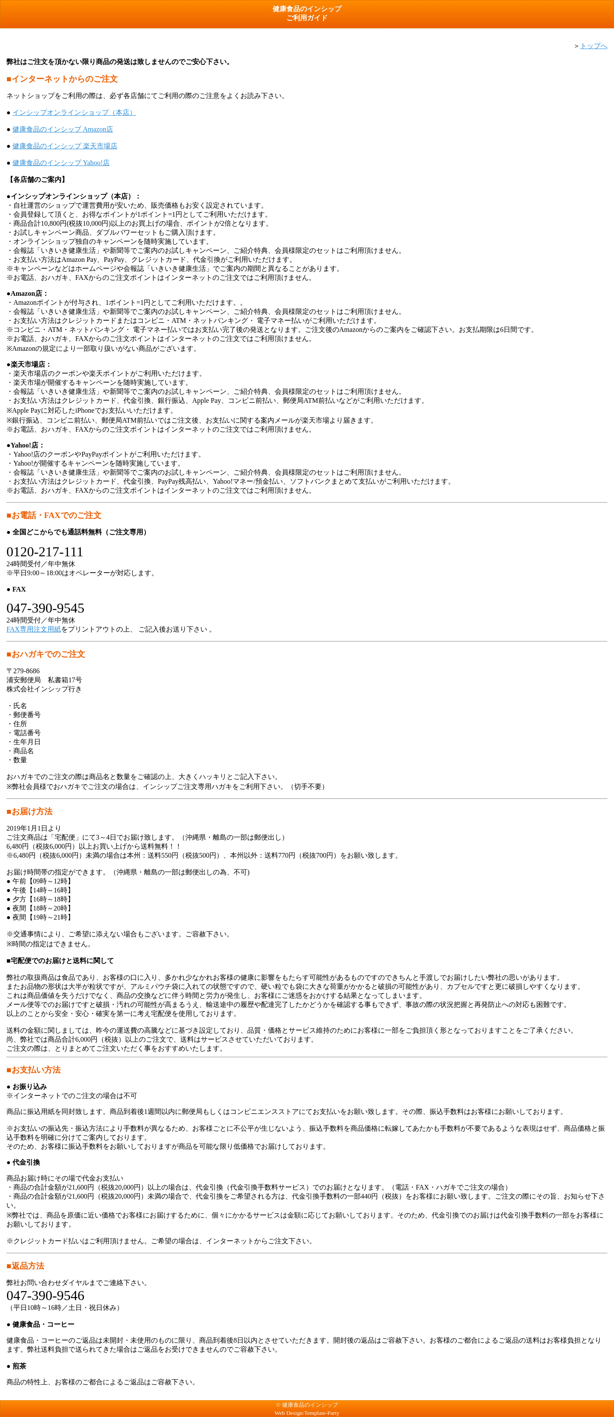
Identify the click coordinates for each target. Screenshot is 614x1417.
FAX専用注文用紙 (33, 629)
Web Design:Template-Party (307, 1413)
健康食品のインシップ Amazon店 (62, 129)
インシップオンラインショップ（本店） (74, 112)
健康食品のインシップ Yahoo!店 (61, 162)
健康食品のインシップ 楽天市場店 (64, 146)
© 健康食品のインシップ (307, 1405)
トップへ (594, 45)
